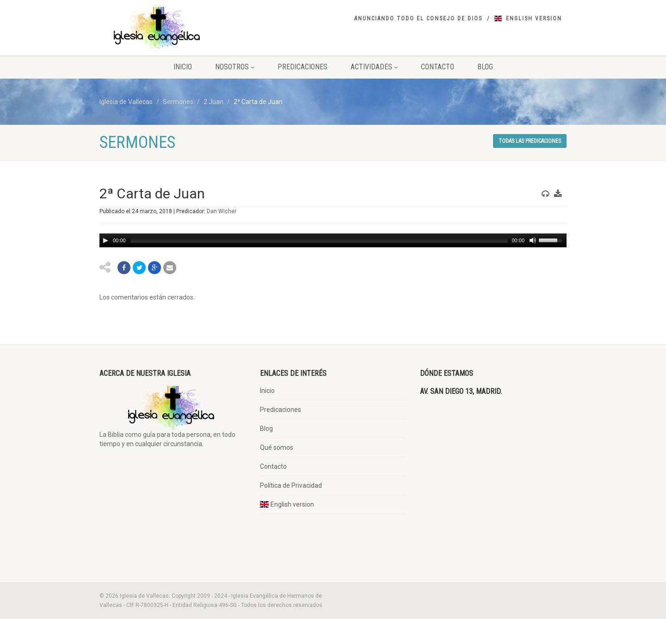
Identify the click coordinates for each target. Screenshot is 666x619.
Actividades (374, 66)
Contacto (437, 66)
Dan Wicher (221, 211)
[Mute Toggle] (532, 240)
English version (534, 18)
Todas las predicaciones (530, 141)
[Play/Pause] (105, 240)
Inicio (182, 66)
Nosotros (234, 66)
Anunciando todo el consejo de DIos (418, 18)
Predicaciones (302, 66)
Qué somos (276, 447)
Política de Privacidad (291, 485)
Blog (485, 66)
